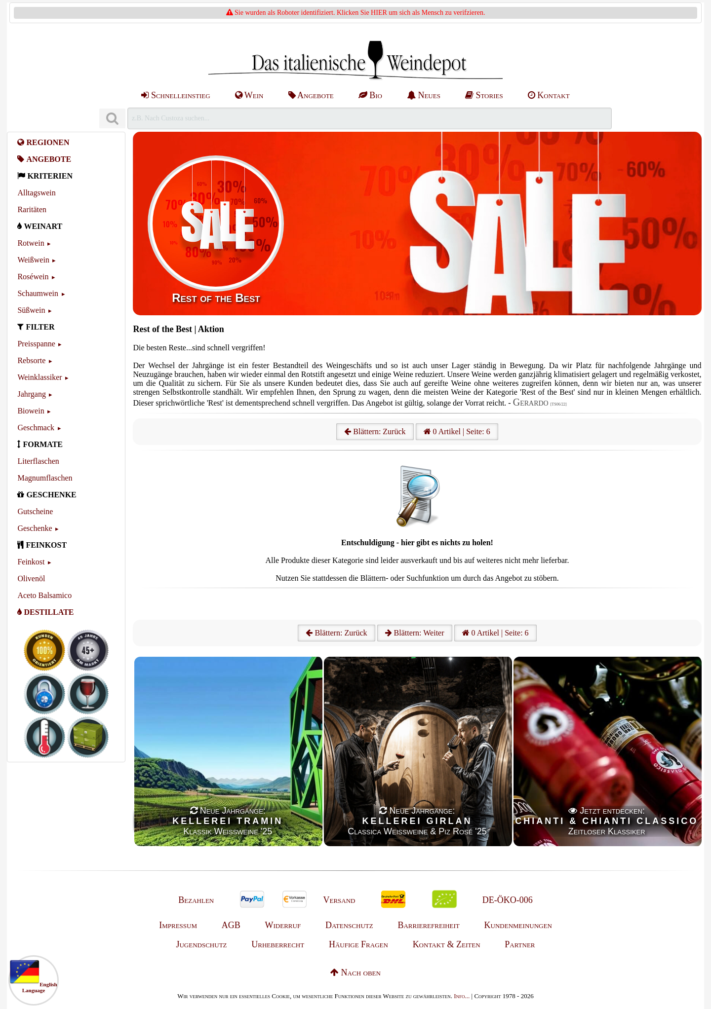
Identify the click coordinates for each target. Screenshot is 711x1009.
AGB (231, 925)
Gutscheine (35, 511)
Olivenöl (31, 578)
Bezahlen (196, 900)
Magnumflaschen (44, 478)
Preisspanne (36, 343)
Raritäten (31, 209)
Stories (484, 95)
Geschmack (35, 427)
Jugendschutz (201, 944)
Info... (462, 996)
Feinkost (30, 562)
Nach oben (355, 972)
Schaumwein (37, 293)
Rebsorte (31, 360)
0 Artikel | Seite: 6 (457, 431)
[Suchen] (112, 119)
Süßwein (31, 310)
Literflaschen (38, 461)
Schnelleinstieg (175, 95)
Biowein (30, 411)
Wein (249, 95)
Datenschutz (349, 925)
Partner (520, 944)
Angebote (311, 95)
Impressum (178, 925)
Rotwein (30, 243)
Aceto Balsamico (44, 595)
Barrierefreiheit (428, 925)
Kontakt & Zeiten (446, 944)
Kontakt (549, 95)
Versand (339, 900)
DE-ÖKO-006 (507, 900)
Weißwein (33, 260)
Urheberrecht (277, 944)
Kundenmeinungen (518, 925)
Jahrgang (31, 394)
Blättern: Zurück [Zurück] (336, 633)
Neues (423, 95)
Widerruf (283, 925)
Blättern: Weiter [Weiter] (414, 633)
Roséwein (32, 276)
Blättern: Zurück (374, 431)
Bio (370, 95)
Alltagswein (36, 192)
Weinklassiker (39, 377)
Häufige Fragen (358, 944)
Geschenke (34, 528)
